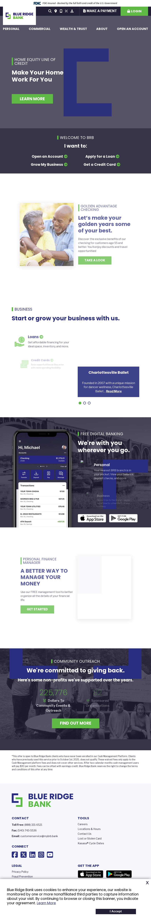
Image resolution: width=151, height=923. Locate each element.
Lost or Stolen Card (90, 838)
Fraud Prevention (22, 876)
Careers (83, 824)
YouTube (50, 854)
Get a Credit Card (100, 164)
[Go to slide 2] (84, 403)
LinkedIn (32, 854)
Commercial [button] (39, 29)
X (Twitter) (24, 854)
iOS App (92, 518)
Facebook (15, 854)
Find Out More (75, 723)
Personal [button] (11, 29)
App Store (90, 874)
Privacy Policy (20, 871)
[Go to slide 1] (80, 403)
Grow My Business (47, 164)
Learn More (46, 903)
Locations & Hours (89, 828)
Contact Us (84, 833)
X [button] (147, 882)
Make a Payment (102, 11)
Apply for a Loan (100, 156)
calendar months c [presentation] (104, 762)
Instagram (41, 854)
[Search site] (50, 11)
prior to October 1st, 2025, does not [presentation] (71, 759)
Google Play (119, 874)
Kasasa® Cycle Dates (91, 843)
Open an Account (132, 29)
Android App (123, 518)
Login (136, 11)
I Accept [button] (116, 911)
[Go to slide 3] (89, 403)
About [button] (102, 29)
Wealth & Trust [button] (73, 29)
